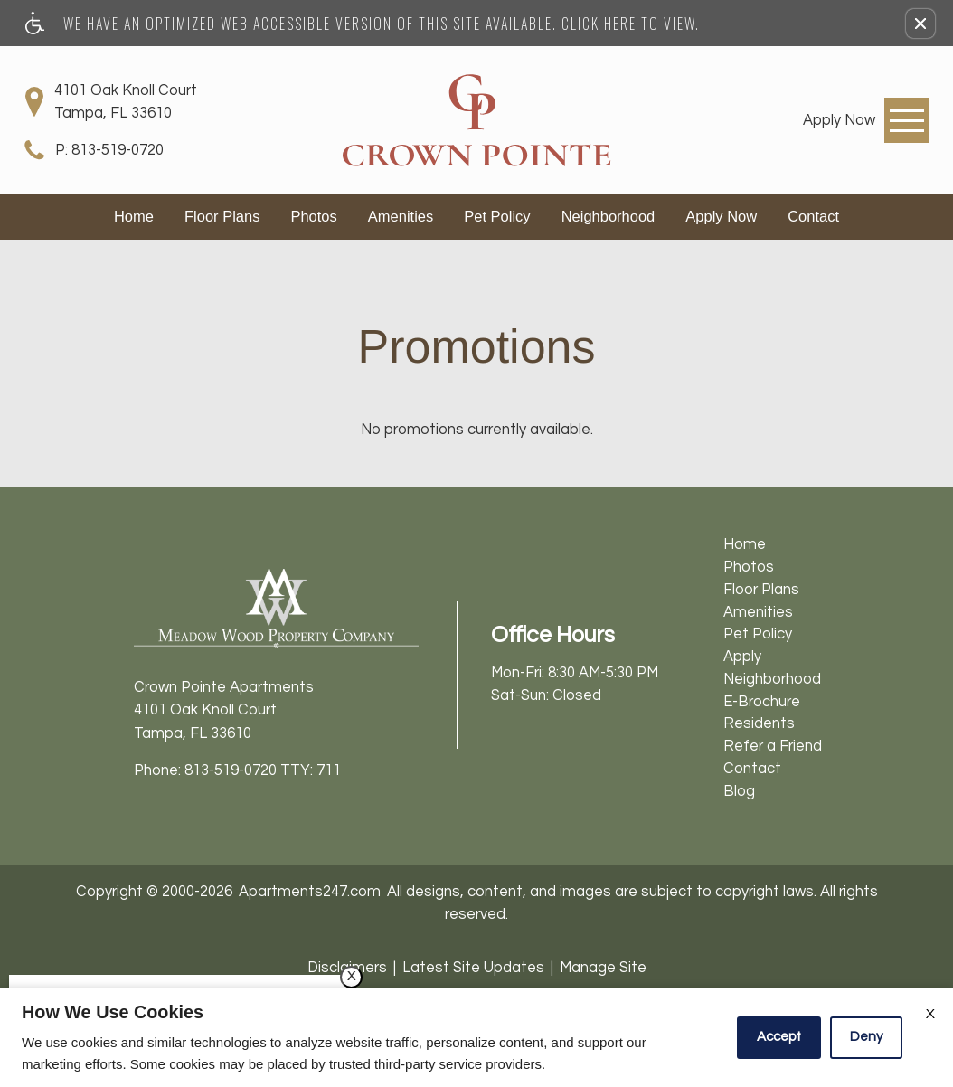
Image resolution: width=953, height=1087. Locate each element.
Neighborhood (608, 216)
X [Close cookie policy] (930, 1014)
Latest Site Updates (473, 967)
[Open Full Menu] (906, 120)
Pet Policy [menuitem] (757, 633)
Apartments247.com (310, 891)
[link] (839, 120)
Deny (866, 1037)
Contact (813, 216)
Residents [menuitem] (759, 723)
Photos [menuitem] (748, 566)
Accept (779, 1037)
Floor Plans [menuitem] (761, 589)
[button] (920, 23)
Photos (313, 216)
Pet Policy (497, 216)
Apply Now (721, 216)
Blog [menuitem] (739, 791)
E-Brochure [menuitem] (761, 701)
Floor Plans (221, 216)
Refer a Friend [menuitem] (772, 745)
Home (134, 216)
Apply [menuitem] (742, 656)
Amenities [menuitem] (758, 611)
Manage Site (603, 967)
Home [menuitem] (744, 544)
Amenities (400, 216)
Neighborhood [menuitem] (772, 678)
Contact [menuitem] (752, 768)
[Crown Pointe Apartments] (476, 120)
